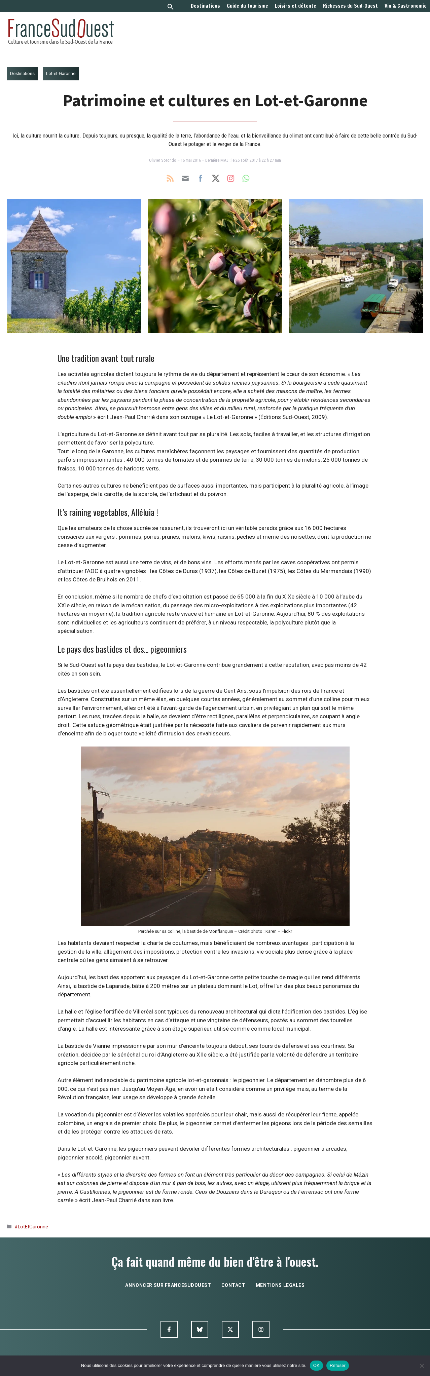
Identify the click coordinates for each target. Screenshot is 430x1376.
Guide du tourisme (247, 6)
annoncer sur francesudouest (168, 1285)
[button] (170, 7)
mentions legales (280, 1285)
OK (316, 1365)
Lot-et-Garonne (60, 73)
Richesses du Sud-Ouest (350, 6)
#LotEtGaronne (31, 1227)
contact (233, 1285)
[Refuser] (421, 1365)
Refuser (338, 1365)
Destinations (205, 6)
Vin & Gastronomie (406, 6)
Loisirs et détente (295, 6)
